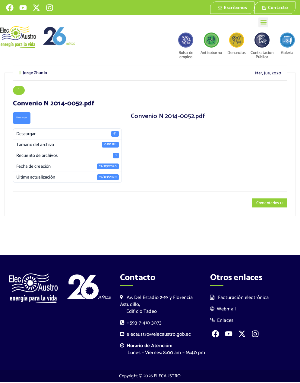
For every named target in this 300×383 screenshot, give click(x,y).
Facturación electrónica (239, 298)
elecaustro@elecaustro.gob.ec (155, 335)
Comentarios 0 (268, 204)
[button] (263, 22)
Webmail (223, 310)
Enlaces (222, 321)
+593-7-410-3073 (141, 324)
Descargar (21, 119)
